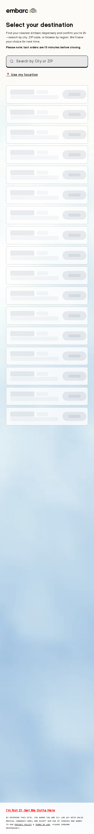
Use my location (22, 74)
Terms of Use (42, 824)
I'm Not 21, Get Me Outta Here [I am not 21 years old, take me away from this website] (30, 810)
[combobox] (47, 61)
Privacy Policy (23, 824)
